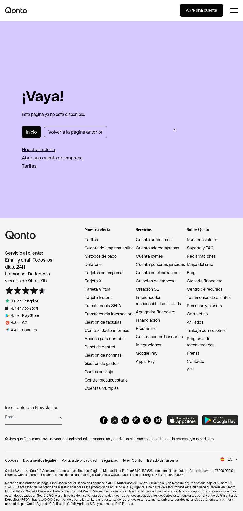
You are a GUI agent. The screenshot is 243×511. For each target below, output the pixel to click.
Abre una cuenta (201, 10)
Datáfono (93, 264)
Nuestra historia (38, 149)
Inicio (31, 132)
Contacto (195, 361)
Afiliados (195, 322)
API (190, 369)
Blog (191, 272)
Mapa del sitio (200, 264)
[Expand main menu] (234, 10)
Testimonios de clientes (209, 297)
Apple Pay (145, 361)
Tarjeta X (93, 281)
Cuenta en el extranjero (158, 272)
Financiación (148, 320)
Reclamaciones (201, 256)
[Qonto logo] (92, 10)
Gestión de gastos (101, 363)
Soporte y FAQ (200, 248)
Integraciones (148, 345)
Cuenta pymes (149, 256)
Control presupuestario (106, 380)
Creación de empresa (156, 281)
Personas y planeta (204, 305)
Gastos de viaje (99, 371)
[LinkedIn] (125, 420)
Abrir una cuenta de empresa (52, 157)
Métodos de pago (101, 256)
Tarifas (29, 166)
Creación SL (147, 289)
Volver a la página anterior (75, 132)
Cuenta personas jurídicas (160, 264)
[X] (114, 420)
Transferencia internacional (110, 314)
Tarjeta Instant (98, 297)
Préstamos (146, 328)
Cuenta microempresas (157, 248)
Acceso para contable (105, 338)
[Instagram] (136, 420)
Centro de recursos (204, 289)
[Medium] (158, 420)
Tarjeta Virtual (98, 289)
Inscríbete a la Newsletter (31, 407)
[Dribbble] (147, 420)
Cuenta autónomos (153, 239)
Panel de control (100, 347)
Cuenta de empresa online (109, 248)
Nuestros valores (202, 239)
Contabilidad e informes (107, 330)
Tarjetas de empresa (104, 272)
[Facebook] (104, 420)
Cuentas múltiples (102, 388)
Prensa (193, 353)
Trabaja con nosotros (206, 330)
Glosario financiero (204, 281)
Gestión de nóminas (103, 355)
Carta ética (197, 314)
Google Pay (146, 353)
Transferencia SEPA (103, 305)
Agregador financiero (155, 312)
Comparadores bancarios (159, 336)
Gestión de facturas (103, 322)
